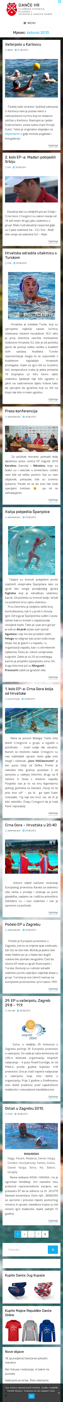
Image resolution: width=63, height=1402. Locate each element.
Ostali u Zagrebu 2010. (24, 1108)
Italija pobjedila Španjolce (27, 512)
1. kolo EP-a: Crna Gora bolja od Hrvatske (29, 691)
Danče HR (29, 5)
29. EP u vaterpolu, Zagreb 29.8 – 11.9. (27, 1002)
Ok (31, 1396)
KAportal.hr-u (13, 134)
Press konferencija (21, 411)
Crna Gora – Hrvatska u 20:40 (31, 825)
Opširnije (53, 145)
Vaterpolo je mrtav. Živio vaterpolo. (27, 1380)
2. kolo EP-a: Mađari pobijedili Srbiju (30, 159)
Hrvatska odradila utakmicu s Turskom (31, 255)
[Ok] (58, 1392)
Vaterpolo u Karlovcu (23, 44)
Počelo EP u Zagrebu (22, 924)
